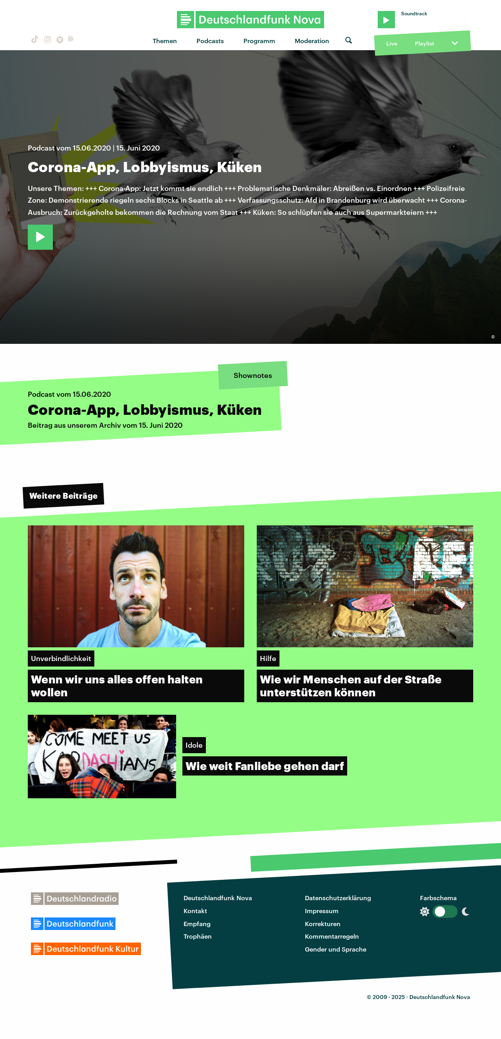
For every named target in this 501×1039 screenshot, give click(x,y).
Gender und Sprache (335, 949)
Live (391, 43)
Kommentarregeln (332, 936)
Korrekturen (323, 923)
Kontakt (195, 910)
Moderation (312, 40)
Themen (165, 40)
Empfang (197, 923)
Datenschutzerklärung (338, 897)
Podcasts (210, 40)
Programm (259, 40)
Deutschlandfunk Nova (218, 897)
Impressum (322, 910)
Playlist (424, 43)
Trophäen (198, 936)
